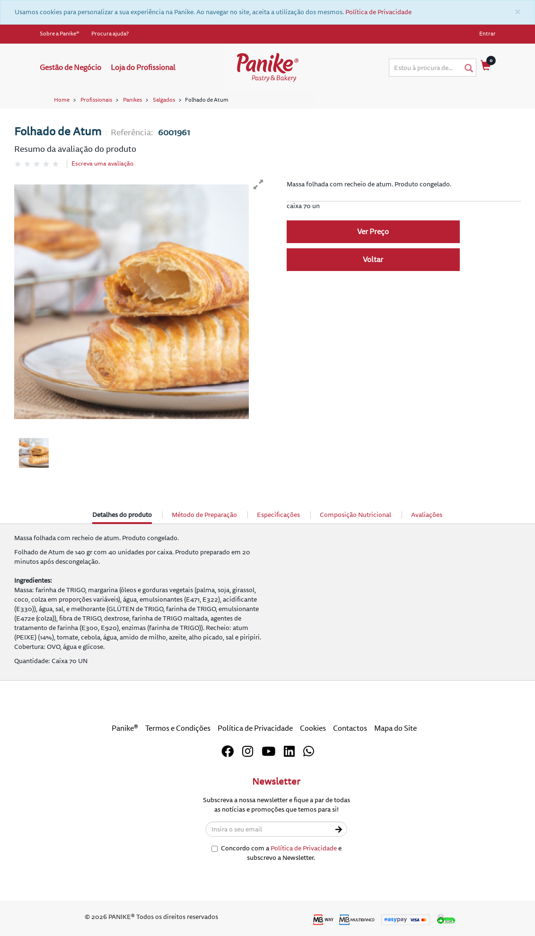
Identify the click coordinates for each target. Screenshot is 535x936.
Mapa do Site (395, 728)
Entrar (487, 34)
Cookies (313, 728)
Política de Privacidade (378, 12)
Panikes (132, 100)
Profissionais (96, 100)
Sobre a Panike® (59, 34)
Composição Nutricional (355, 514)
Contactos (350, 728)
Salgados (164, 100)
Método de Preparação (204, 514)
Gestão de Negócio (70, 67)
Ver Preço (373, 232)
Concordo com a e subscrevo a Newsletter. (276, 853)
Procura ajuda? (110, 34)
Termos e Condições (177, 728)
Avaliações (426, 514)
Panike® (125, 728)
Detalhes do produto (122, 517)
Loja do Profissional (143, 67)
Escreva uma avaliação (102, 163)
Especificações (278, 514)
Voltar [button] (373, 259)
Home (62, 100)
